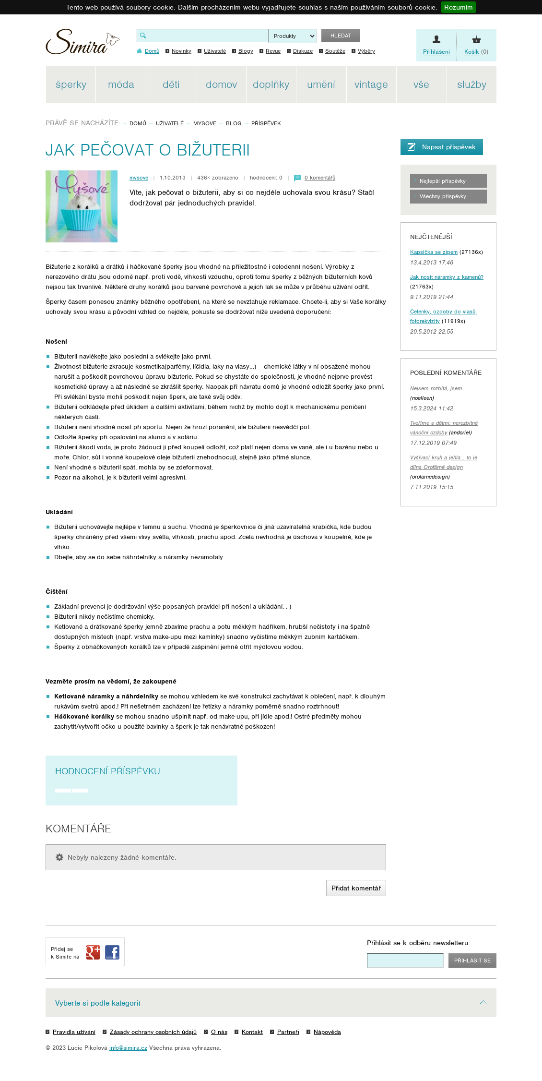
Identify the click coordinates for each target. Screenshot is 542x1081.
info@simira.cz (128, 1048)
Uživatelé (215, 51)
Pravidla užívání (74, 1032)
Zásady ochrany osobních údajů (153, 1032)
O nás (219, 1032)
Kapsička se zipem (434, 252)
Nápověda (327, 1032)
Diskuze (303, 51)
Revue (273, 51)
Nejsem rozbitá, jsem (436, 388)
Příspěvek (266, 123)
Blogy (245, 51)
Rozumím (458, 7)
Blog (234, 123)
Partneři (288, 1032)
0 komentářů (320, 177)
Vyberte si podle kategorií (98, 1003)
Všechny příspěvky (443, 196)
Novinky (181, 51)
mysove (204, 123)
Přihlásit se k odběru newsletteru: (418, 942)
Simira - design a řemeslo (83, 45)
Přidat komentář (356, 888)
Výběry (366, 51)
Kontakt (252, 1032)
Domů (138, 123)
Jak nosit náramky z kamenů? (446, 277)
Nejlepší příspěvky (443, 181)
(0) (476, 52)
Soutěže (335, 51)
